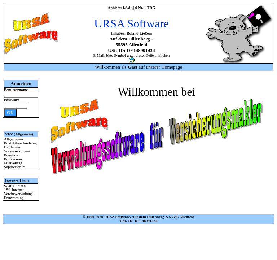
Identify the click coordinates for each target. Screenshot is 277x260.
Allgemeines (13, 139)
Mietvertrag (13, 163)
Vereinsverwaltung (18, 194)
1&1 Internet (14, 190)
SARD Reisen (15, 186)
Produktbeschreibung (20, 143)
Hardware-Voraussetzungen (17, 149)
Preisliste (11, 155)
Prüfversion (13, 159)
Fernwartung (13, 198)
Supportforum (15, 167)
